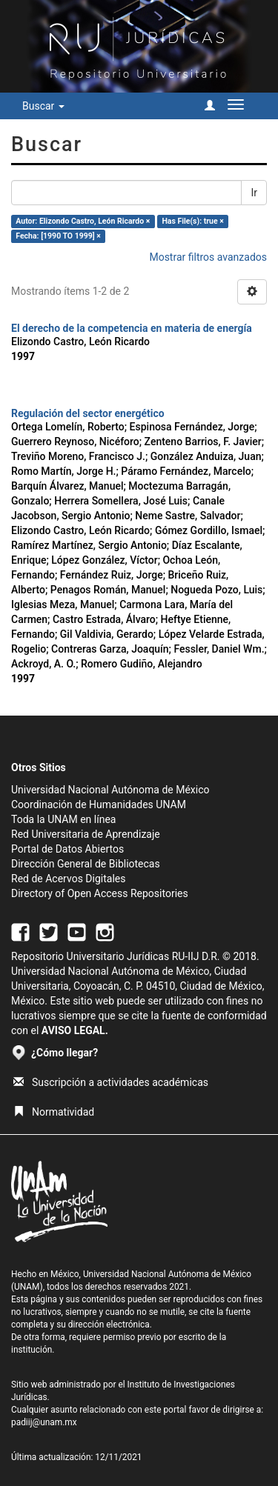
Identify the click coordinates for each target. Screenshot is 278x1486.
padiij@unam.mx (44, 1422)
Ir (254, 193)
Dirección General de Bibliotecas (85, 864)
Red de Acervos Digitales (68, 878)
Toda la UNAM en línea (63, 819)
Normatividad (53, 1112)
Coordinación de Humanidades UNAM (98, 804)
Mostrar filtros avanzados (208, 257)
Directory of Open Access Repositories (99, 893)
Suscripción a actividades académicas (110, 1082)
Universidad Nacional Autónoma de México (110, 790)
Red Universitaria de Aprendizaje (85, 834)
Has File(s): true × (192, 221)
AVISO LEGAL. (75, 1030)
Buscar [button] (43, 106)
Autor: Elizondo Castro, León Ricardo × (83, 221)
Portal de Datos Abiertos (67, 849)
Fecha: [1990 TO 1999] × (58, 236)
